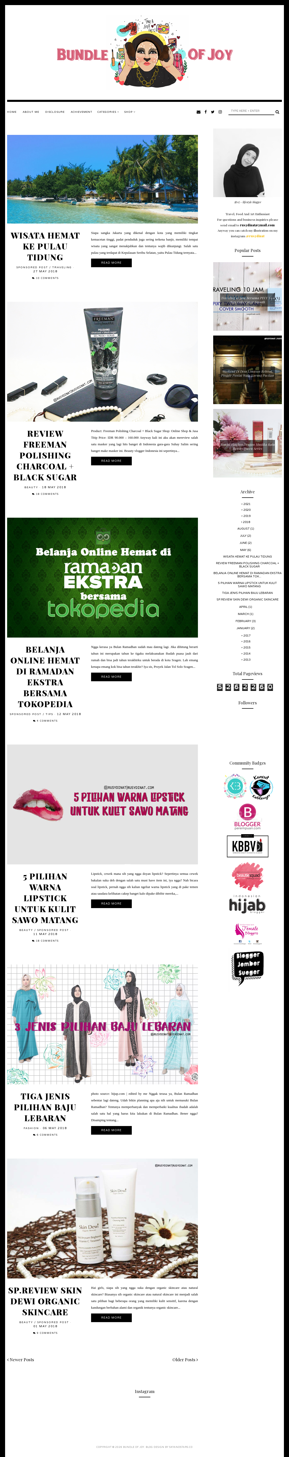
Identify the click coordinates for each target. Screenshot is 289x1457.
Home (12, 112)
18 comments (47, 494)
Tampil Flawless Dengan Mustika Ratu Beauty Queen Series (247, 446)
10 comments (47, 278)
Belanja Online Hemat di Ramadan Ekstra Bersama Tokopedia (45, 676)
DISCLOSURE (55, 112)
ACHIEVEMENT (81, 112)
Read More (111, 262)
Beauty (31, 487)
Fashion (31, 1128)
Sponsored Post (32, 267)
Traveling (62, 267)
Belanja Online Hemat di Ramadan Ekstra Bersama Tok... (247, 575)
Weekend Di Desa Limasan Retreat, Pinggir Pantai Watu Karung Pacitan (247, 373)
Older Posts (185, 1359)
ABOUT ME (31, 112)
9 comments (47, 1333)
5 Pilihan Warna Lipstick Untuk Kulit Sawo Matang (45, 897)
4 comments (47, 721)
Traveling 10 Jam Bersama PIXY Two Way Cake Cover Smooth (247, 300)
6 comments (47, 1135)
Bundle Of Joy (133, 1447)
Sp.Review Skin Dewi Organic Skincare (45, 1301)
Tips (49, 714)
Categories (108, 112)
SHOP (129, 112)
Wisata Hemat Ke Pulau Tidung (45, 246)
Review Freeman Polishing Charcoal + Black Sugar (45, 455)
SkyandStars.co (181, 1447)
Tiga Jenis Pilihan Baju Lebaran (45, 1106)
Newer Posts (20, 1359)
